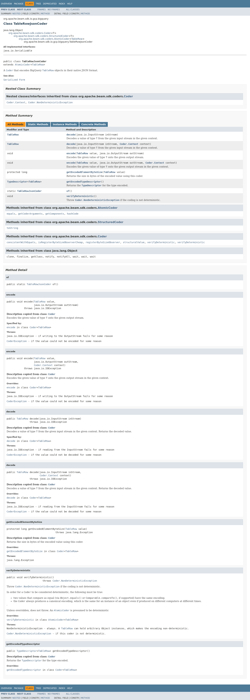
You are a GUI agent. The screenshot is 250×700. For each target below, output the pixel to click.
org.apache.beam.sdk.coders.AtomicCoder (44, 38)
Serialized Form (14, 79)
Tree (38, 4)
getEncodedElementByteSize (85, 172)
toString (12, 228)
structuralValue (133, 242)
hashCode (72, 213)
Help (69, 4)
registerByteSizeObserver (103, 242)
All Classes (73, 9)
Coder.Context (16, 102)
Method (45, 13)
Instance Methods (65, 124)
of (68, 191)
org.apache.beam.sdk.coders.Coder (30, 33)
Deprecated (50, 4)
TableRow (76, 38)
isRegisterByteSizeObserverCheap (60, 242)
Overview (6, 4)
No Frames (54, 9)
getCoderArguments (30, 213)
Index (62, 4)
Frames (41, 9)
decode (71, 134)
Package (18, 4)
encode (71, 153)
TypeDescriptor (17, 181)
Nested (16, 13)
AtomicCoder (23, 64)
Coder (128, 96)
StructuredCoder (110, 222)
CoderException (17, 341)
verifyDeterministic (80, 196)
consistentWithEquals (21, 242)
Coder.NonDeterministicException (50, 102)
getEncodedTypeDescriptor (84, 181)
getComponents (54, 213)
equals (11, 213)
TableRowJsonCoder (29, 191)
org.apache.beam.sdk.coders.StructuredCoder (41, 36)
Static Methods (38, 124)
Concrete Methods (93, 124)
